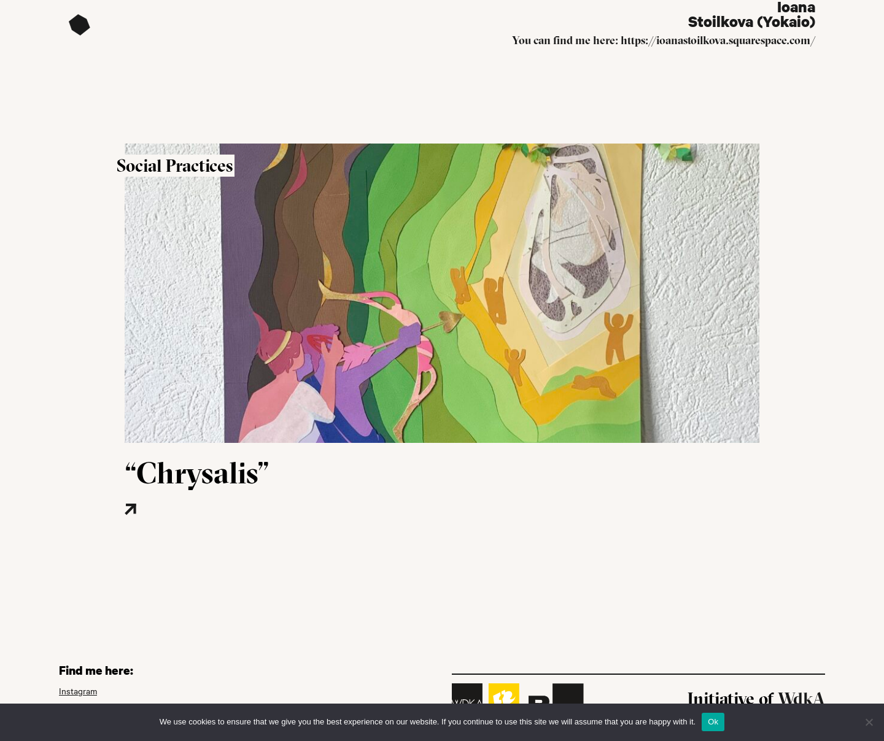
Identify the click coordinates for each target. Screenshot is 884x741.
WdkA (801, 698)
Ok (713, 721)
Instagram (78, 691)
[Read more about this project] (167, 528)
